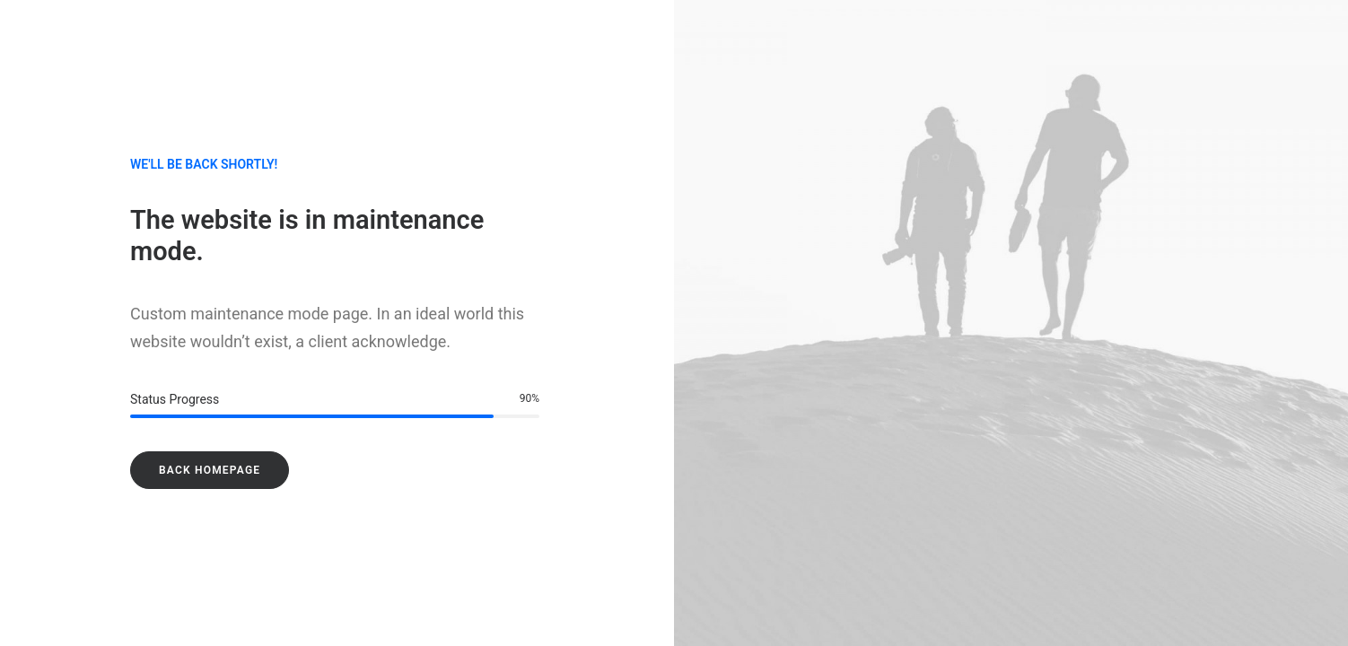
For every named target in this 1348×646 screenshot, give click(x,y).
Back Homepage (209, 470)
